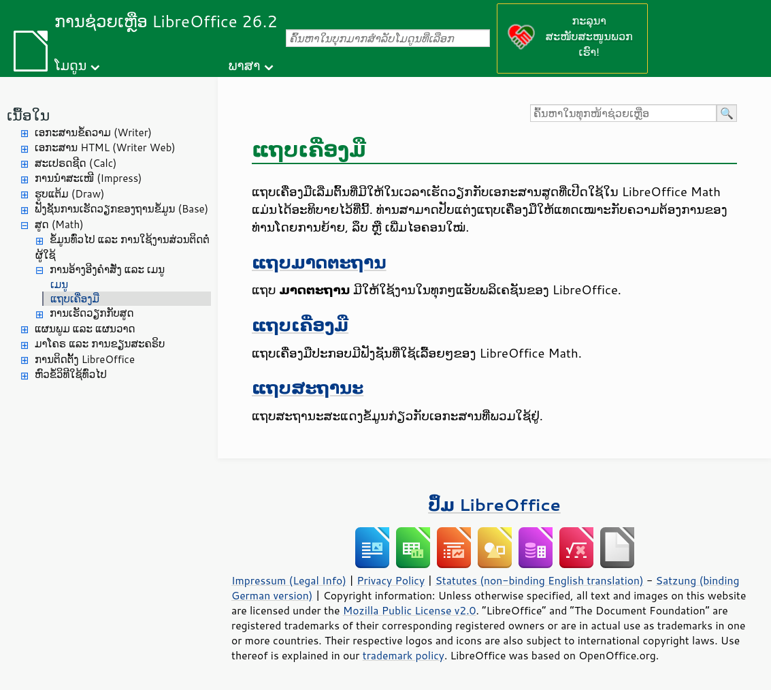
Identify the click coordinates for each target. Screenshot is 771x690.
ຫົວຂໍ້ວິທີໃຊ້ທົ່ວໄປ (71, 374)
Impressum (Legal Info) (288, 580)
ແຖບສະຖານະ (307, 387)
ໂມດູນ (70, 65)
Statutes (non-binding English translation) (539, 580)
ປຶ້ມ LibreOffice (494, 504)
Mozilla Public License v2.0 (409, 610)
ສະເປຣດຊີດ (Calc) (76, 163)
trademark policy (403, 655)
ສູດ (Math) (59, 224)
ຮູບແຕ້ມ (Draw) (69, 194)
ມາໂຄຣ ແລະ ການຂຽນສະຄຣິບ (100, 343)
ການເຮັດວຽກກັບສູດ (91, 313)
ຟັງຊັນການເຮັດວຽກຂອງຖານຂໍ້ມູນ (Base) (121, 209)
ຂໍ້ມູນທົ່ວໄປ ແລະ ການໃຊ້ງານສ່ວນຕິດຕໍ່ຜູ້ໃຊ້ (122, 247)
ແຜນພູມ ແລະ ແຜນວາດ (85, 329)
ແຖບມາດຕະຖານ (319, 262)
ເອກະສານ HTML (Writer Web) (105, 147)
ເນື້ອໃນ (28, 114)
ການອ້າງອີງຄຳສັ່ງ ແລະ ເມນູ (107, 269)
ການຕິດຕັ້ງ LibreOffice (85, 359)
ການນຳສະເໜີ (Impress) (88, 178)
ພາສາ (245, 65)
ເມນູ (59, 284)
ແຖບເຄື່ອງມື (74, 299)
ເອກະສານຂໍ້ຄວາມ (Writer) (93, 132)
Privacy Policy (391, 580)
